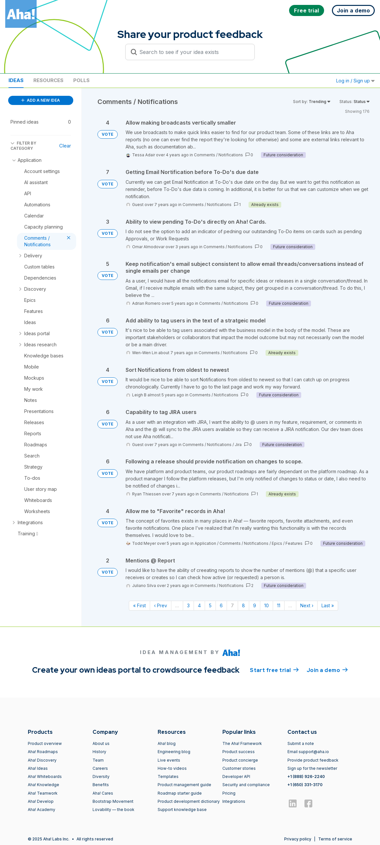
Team (98, 760)
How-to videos (172, 768)
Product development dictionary (189, 801)
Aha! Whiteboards (45, 776)
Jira (238, 444)
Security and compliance (246, 784)
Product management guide (184, 784)
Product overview (45, 743)
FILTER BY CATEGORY (23, 146)
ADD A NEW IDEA (40, 100)
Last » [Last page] (327, 605)
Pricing (228, 793)
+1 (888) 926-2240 (306, 776)
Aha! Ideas (38, 768)
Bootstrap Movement (113, 801)
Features (293, 543)
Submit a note (300, 743)
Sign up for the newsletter (312, 768)
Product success (238, 751)
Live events (169, 760)
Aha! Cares (103, 793)
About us (101, 743)
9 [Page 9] (254, 605)
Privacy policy (297, 838)
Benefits (101, 784)
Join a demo (327, 669)
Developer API (236, 776)
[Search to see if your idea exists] (193, 52)
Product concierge (240, 760)
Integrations (233, 801)
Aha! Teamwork (43, 793)
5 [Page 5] (210, 605)
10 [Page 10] (266, 605)
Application (205, 543)
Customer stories (239, 768)
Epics (277, 543)
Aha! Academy (41, 809)
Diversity (101, 776)
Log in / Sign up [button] (355, 80)
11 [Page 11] (278, 605)
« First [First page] (139, 605)
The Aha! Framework (242, 743)
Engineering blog (174, 751)
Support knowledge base (182, 809)
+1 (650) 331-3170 (304, 784)
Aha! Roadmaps (43, 751)
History (99, 751)
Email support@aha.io (308, 751)
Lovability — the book (113, 809)
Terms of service (335, 838)
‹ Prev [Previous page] (160, 605)
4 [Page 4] (199, 605)
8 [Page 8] (243, 605)
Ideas (16, 80)
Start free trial (274, 669)
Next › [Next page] (306, 605)
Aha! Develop (41, 801)
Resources (48, 80)
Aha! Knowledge (43, 784)
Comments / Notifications (218, 154)
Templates (168, 776)
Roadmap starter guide (180, 793)
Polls (81, 80)
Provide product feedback (312, 760)
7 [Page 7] (232, 605)
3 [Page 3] (188, 605)
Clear (65, 146)
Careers (100, 768)
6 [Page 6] (221, 605)
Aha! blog (167, 743)
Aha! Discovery (42, 760)
